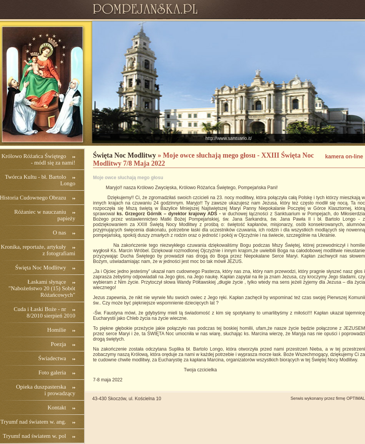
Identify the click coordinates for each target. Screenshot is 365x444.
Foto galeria (52, 372)
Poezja (58, 344)
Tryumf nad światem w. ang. (33, 422)
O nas (59, 232)
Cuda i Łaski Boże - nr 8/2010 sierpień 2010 (44, 312)
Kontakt (57, 407)
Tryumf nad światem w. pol (34, 436)
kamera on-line (344, 156)
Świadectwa (52, 358)
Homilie (56, 330)
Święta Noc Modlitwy (40, 267)
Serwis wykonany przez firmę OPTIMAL (327, 398)
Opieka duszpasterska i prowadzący (45, 390)
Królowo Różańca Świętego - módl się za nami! (38, 159)
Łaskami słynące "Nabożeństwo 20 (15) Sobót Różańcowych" (41, 288)
